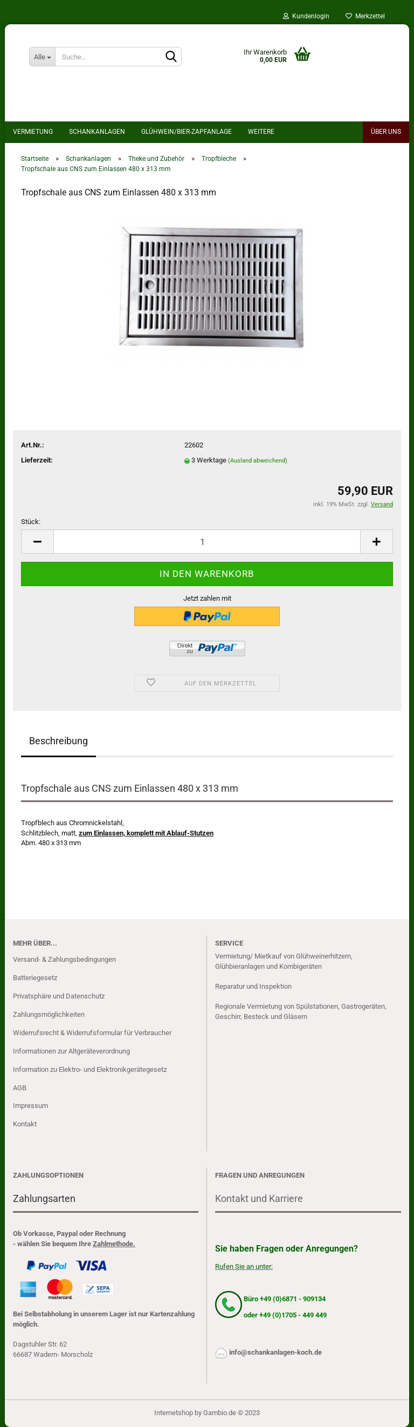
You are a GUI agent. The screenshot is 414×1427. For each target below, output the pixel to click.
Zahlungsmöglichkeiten (49, 1014)
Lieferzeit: (37, 460)
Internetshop (173, 1413)
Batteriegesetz (35, 978)
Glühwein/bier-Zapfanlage (186, 131)
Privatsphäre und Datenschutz (59, 996)
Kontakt (25, 1124)
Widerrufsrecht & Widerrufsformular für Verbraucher (92, 1033)
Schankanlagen (97, 131)
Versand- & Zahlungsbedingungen (64, 959)
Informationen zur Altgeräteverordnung (71, 1051)
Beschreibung (58, 740)
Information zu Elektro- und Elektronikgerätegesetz (90, 1069)
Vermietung (33, 131)
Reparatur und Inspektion (253, 986)
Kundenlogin (306, 16)
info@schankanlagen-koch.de (275, 1352)
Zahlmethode (113, 1244)
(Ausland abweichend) (257, 460)
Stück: (30, 522)
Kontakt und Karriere (259, 1198)
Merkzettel (365, 16)
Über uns (386, 131)
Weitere (261, 131)
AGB (19, 1088)
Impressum (30, 1106)
